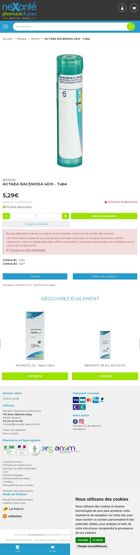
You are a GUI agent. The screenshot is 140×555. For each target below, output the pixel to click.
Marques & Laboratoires (87, 425)
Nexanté (26, 540)
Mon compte (10, 433)
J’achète (99, 376)
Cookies (8, 481)
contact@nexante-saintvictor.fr (21, 424)
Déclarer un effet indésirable (28, 250)
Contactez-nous (12, 461)
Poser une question (14, 429)
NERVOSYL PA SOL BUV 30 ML (99, 365)
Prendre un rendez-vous (17, 465)
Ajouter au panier (104, 216)
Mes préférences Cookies (18, 485)
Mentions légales (13, 475)
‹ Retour (35, 276)
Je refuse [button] (97, 540)
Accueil (7, 38)
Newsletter (79, 429)
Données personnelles (16, 478)
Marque (22, 38)
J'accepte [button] (82, 540)
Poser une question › (105, 276)
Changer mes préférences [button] (92, 546)
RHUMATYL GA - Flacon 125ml (31, 365)
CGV (5, 471)
